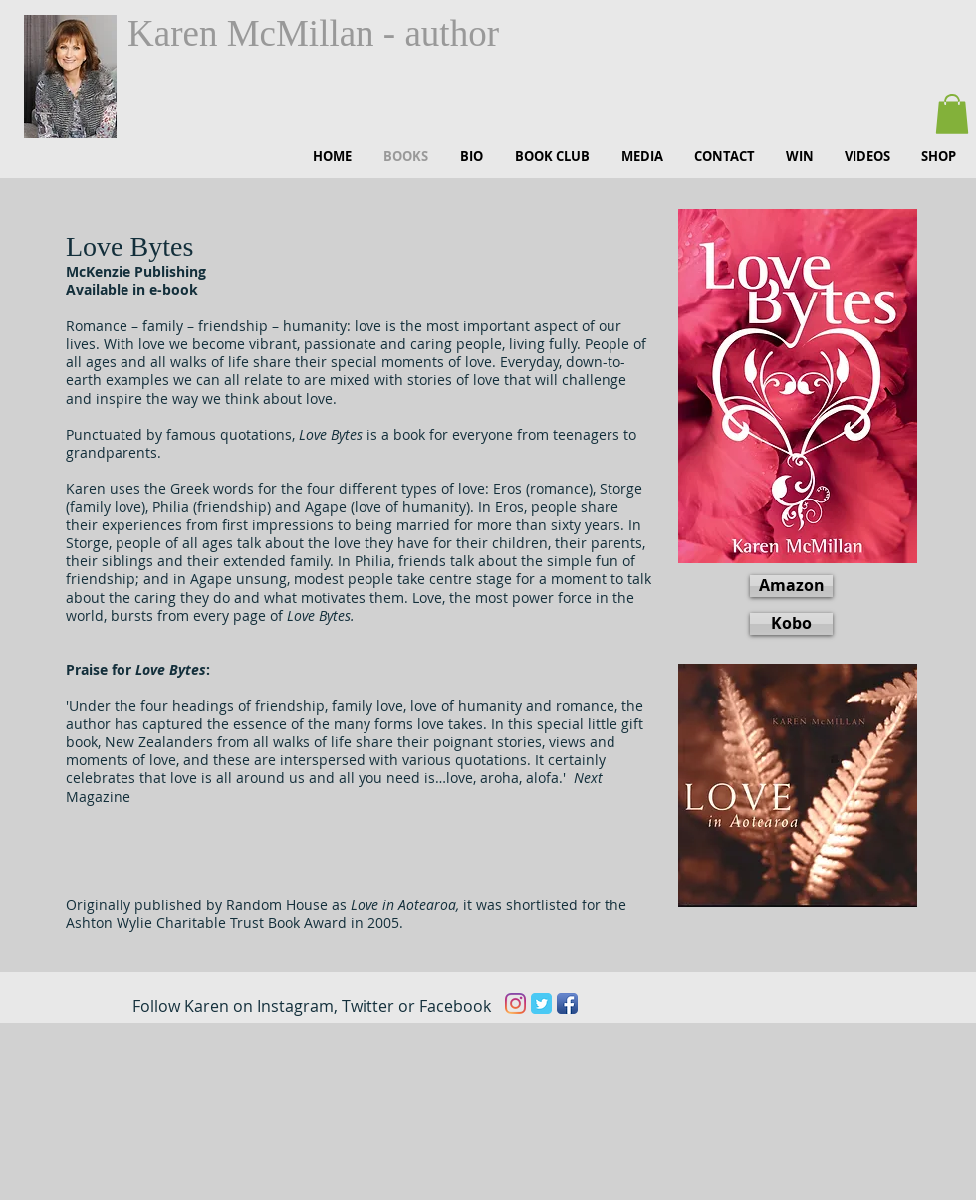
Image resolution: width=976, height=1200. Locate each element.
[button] (952, 114)
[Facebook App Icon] (567, 1003)
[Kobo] (791, 624)
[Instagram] (515, 1003)
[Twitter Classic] (541, 1003)
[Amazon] (791, 586)
